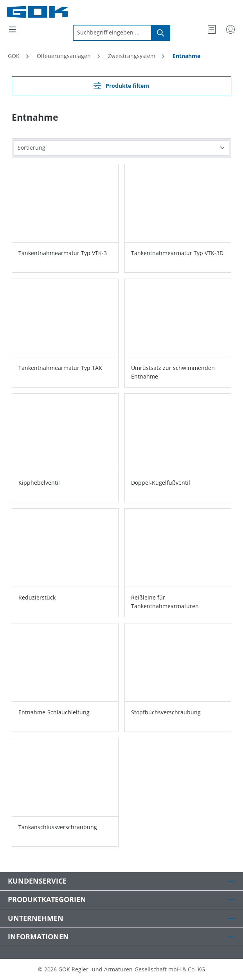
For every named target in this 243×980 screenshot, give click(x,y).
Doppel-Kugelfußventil (160, 482)
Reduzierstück (37, 597)
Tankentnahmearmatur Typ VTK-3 (62, 253)
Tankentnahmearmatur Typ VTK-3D (177, 253)
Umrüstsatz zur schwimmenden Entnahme (173, 372)
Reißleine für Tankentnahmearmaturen (165, 602)
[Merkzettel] (211, 29)
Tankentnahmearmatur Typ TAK (60, 367)
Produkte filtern (121, 85)
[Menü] (12, 29)
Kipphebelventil (39, 482)
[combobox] (112, 33)
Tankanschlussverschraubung (57, 827)
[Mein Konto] (230, 29)
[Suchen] (160, 33)
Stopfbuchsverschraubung (166, 712)
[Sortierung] (121, 148)
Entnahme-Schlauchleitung (54, 712)
